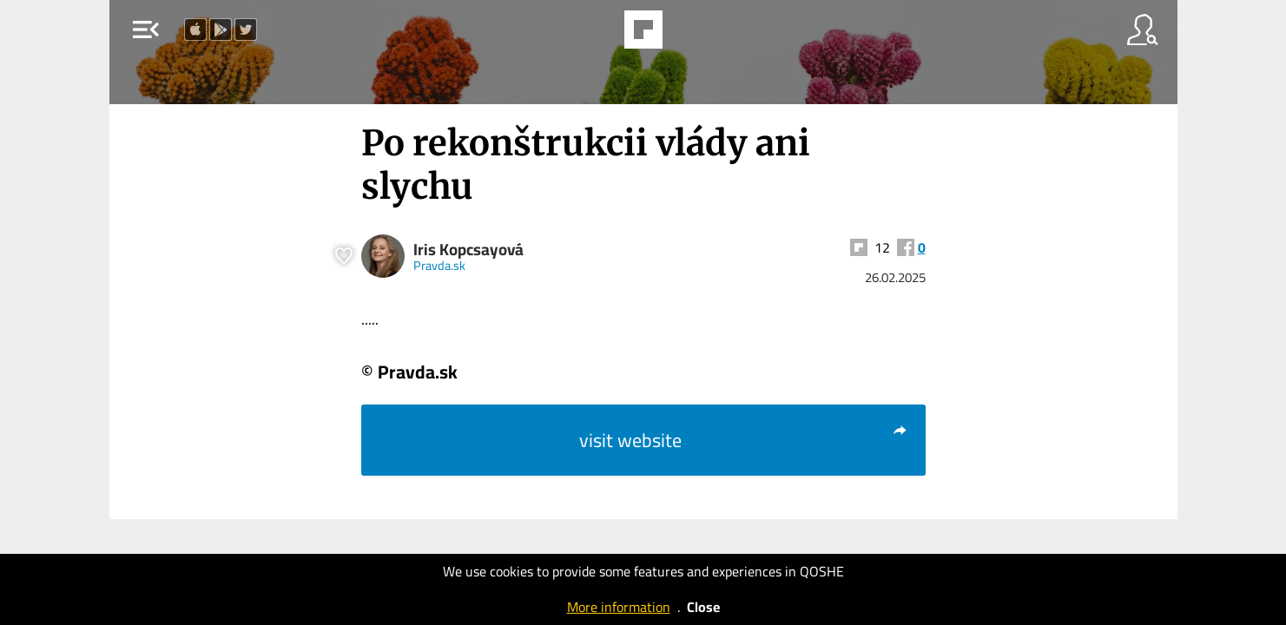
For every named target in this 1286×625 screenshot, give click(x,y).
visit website (743, 440)
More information (618, 607)
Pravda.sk (439, 265)
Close (703, 607)
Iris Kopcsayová (468, 249)
